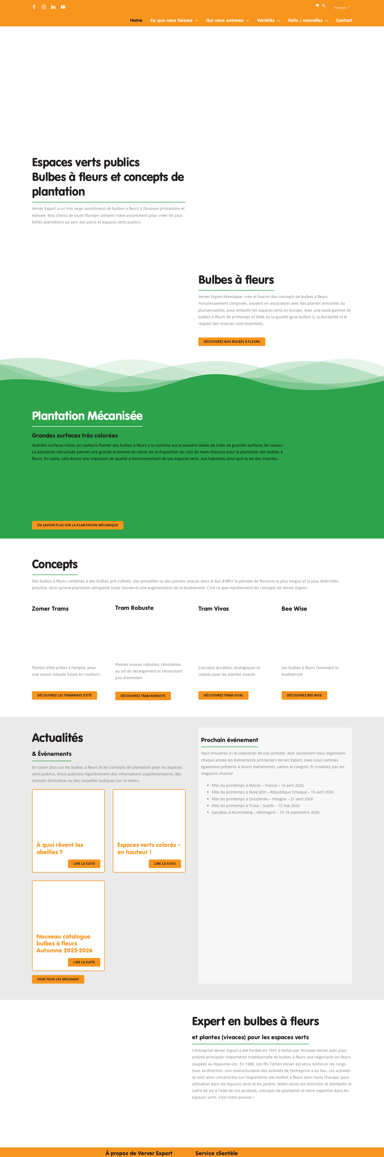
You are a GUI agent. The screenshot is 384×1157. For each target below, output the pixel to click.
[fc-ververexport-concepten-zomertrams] (67, 617)
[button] (324, 5)
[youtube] (63, 7)
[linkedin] (53, 7)
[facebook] (34, 7)
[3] (109, 260)
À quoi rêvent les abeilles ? (60, 848)
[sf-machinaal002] (159, 468)
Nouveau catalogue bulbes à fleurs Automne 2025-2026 (65, 943)
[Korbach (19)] (233, 617)
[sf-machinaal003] (247, 468)
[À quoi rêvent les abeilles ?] (68, 793)
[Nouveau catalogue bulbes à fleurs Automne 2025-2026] (68, 884)
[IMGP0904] (150, 615)
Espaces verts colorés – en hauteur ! (149, 848)
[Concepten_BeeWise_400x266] (317, 617)
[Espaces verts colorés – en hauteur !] (149, 793)
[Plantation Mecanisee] (275, 141)
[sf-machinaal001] (71, 468)
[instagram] (44, 7)
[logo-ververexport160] (42, 15)
